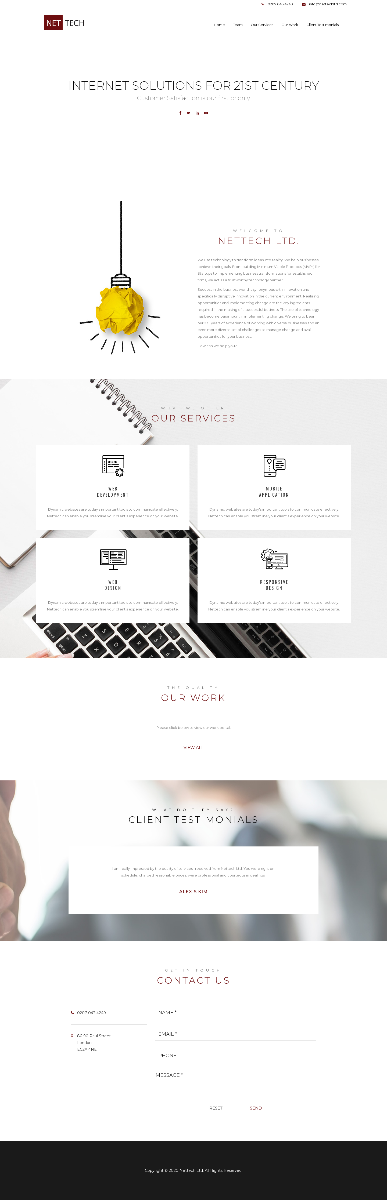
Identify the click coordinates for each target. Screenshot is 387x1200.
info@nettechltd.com (328, 4)
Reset (216, 1108)
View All (194, 747)
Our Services (262, 25)
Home (219, 25)
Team (238, 25)
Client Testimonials (322, 25)
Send (256, 1108)
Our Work (289, 25)
